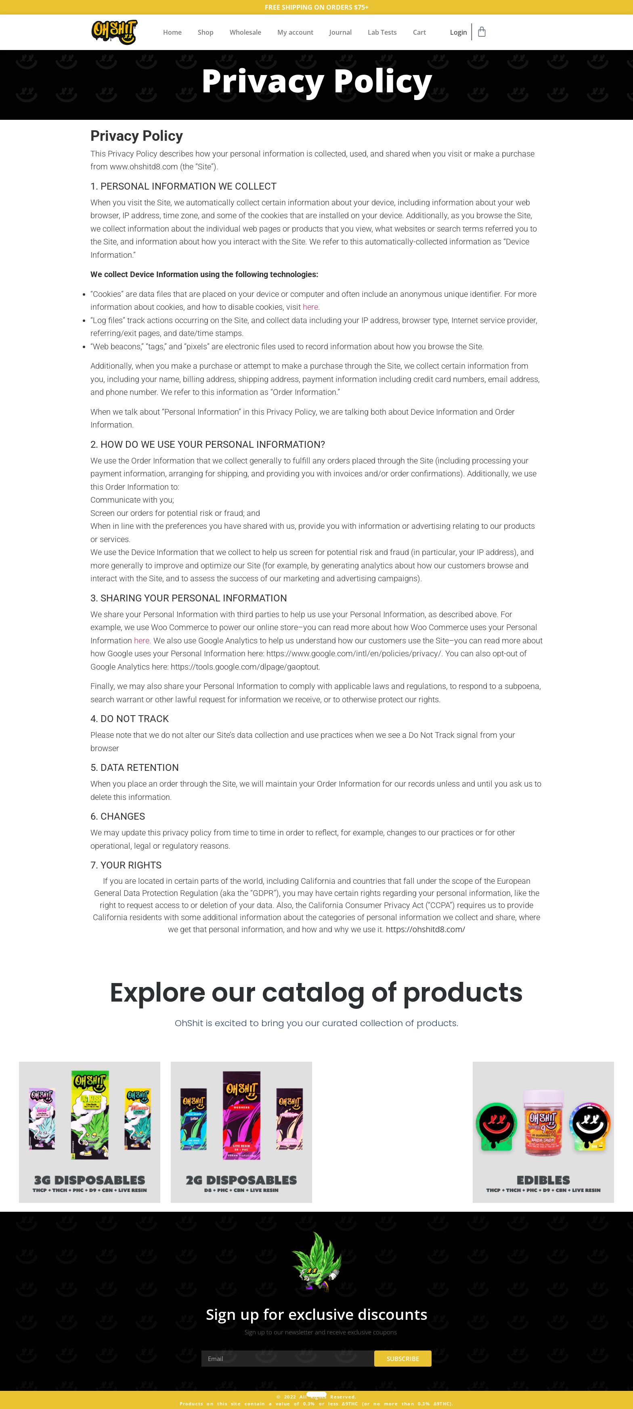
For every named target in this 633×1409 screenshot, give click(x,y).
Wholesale (245, 32)
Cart (419, 32)
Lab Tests (382, 32)
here (310, 307)
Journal (340, 32)
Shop (206, 32)
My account (295, 32)
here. (142, 640)
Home (172, 32)
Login (458, 32)
